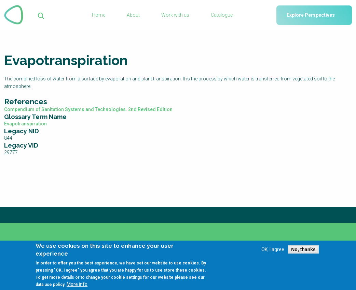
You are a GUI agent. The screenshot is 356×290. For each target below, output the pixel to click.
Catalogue (222, 15)
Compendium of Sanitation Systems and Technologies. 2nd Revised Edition (88, 109)
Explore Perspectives (311, 15)
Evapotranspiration (25, 123)
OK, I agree (272, 252)
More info (77, 287)
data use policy (50, 287)
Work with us (175, 15)
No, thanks (303, 252)
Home (98, 15)
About (133, 15)
